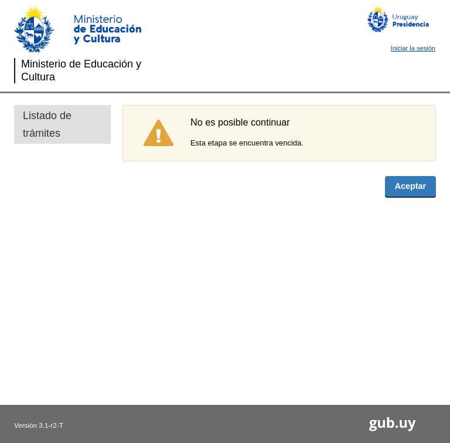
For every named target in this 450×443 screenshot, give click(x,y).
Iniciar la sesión (413, 48)
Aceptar (410, 186)
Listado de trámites (47, 124)
